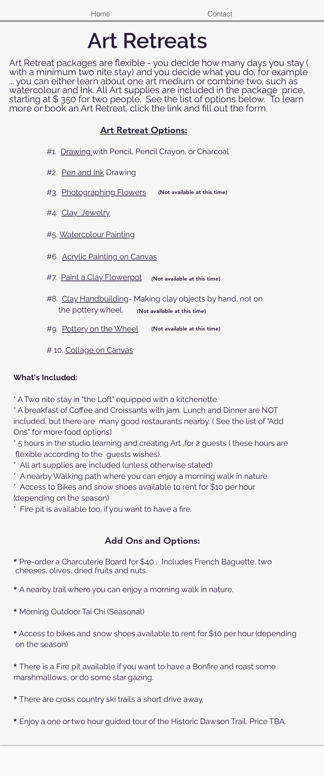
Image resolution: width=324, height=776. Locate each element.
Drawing (76, 151)
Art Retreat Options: (143, 130)
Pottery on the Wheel (100, 328)
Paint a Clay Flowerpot (101, 277)
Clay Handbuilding (95, 298)
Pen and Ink (83, 172)
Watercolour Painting (97, 234)
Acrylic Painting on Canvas (109, 256)
